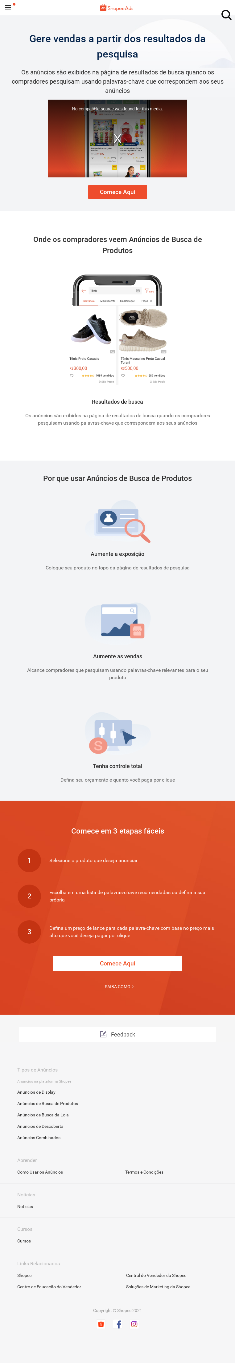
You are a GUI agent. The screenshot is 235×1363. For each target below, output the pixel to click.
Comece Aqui (117, 192)
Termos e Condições (144, 1172)
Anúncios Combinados (38, 1137)
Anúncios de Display (36, 1092)
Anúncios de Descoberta (40, 1126)
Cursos (24, 1240)
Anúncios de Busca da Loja (43, 1114)
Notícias (25, 1206)
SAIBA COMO (117, 986)
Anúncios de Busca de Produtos (47, 1103)
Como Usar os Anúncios (40, 1172)
